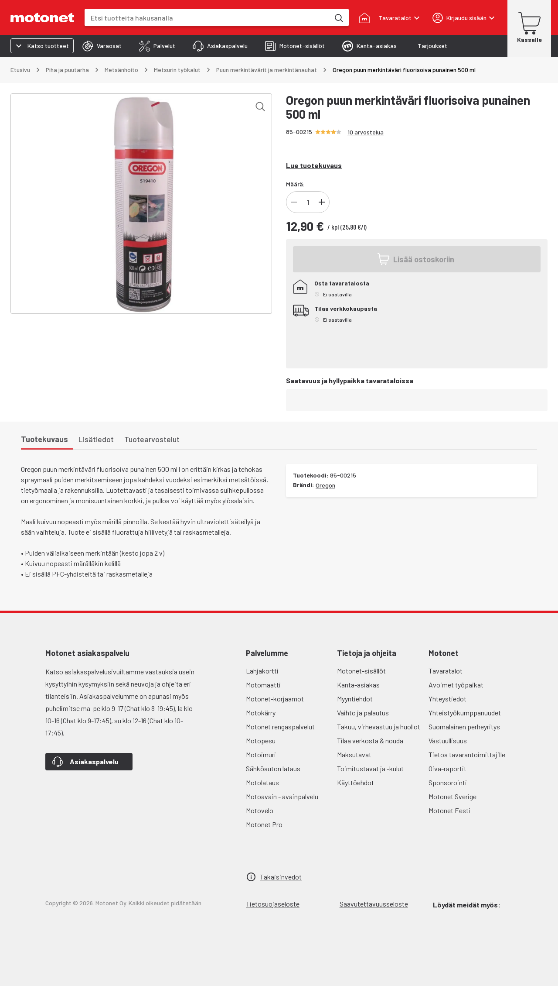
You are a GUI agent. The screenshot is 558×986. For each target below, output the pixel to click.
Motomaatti (263, 684)
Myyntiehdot (355, 698)
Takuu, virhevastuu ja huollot (378, 726)
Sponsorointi (448, 782)
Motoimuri (261, 754)
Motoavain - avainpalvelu (282, 796)
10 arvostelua (365, 132)
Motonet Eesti (449, 810)
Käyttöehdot (355, 782)
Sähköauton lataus (273, 768)
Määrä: (295, 184)
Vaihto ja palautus (363, 712)
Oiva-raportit (447, 768)
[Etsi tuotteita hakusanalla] (338, 17)
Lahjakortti (262, 670)
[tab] (102, 45)
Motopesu (261, 740)
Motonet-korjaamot (275, 698)
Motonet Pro (264, 824)
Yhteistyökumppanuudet (465, 712)
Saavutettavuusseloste (374, 904)
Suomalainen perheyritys (464, 726)
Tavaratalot (446, 670)
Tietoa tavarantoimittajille (467, 754)
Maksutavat (354, 754)
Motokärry (261, 712)
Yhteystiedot (447, 698)
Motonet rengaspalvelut (280, 726)
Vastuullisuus (448, 740)
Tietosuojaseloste (272, 904)
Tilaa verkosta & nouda (370, 740)
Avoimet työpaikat (456, 684)
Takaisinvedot (281, 877)
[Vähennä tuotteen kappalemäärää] (293, 202)
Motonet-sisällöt (361, 670)
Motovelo (259, 810)
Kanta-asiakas (358, 684)
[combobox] (207, 18)
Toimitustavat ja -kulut (370, 768)
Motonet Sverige (452, 796)
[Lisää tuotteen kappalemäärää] (321, 202)
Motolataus (262, 782)
